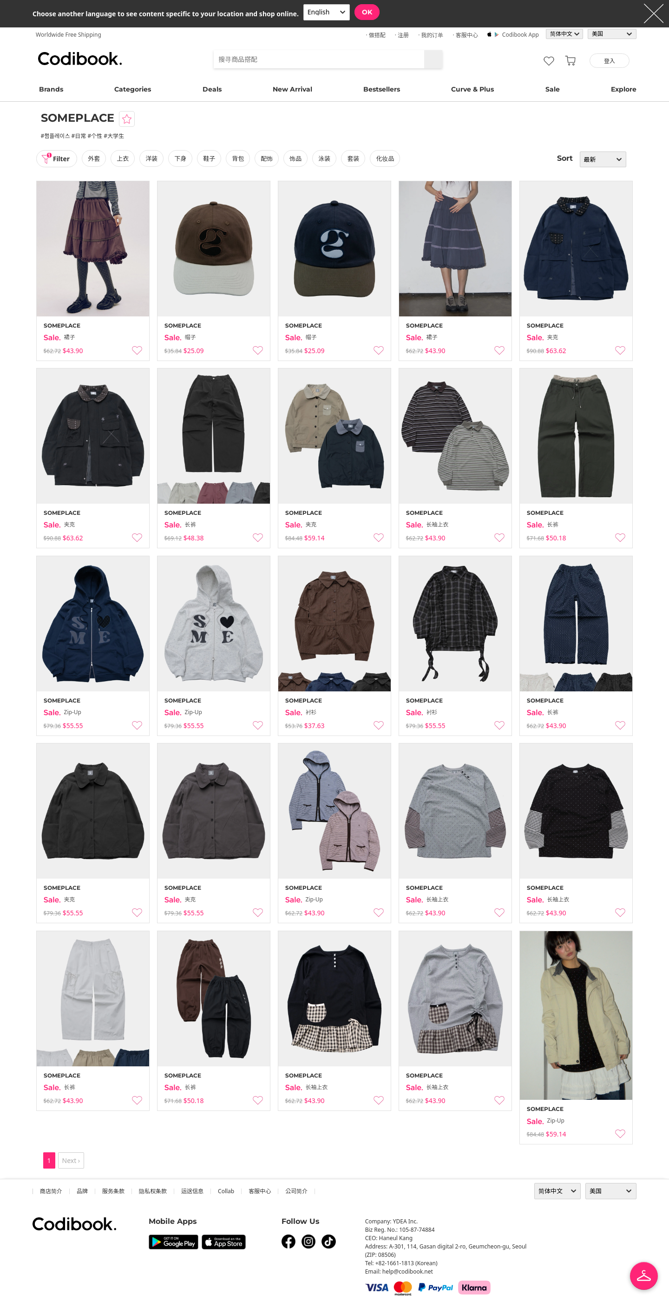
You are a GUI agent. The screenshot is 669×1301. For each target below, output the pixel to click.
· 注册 (402, 35)
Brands (51, 89)
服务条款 (113, 1191)
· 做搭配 (375, 35)
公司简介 (296, 1191)
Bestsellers (381, 89)
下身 (181, 158)
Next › (71, 1160)
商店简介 (51, 1191)
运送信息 (192, 1191)
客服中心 (260, 1191)
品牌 (82, 1191)
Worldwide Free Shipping (68, 35)
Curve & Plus (472, 89)
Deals (212, 89)
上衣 (124, 158)
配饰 (268, 158)
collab (226, 1191)
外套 (95, 158)
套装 (354, 158)
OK (367, 12)
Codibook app (520, 35)
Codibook (80, 58)
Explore (623, 89)
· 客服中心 (465, 35)
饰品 (296, 158)
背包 (239, 158)
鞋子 (210, 158)
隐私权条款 (153, 1191)
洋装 (152, 158)
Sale (552, 89)
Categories (132, 89)
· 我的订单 (430, 35)
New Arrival (292, 89)
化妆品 (386, 158)
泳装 (325, 158)
